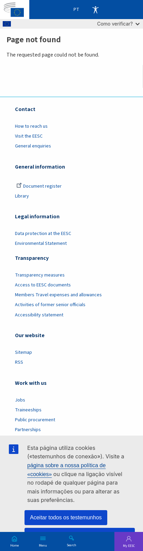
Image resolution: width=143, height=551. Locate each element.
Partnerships (28, 429)
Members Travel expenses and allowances (58, 295)
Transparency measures (40, 275)
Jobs (20, 400)
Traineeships (28, 410)
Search (71, 545)
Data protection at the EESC (43, 233)
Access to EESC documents (43, 285)
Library (22, 196)
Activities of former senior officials (50, 304)
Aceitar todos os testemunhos (66, 517)
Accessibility (95, 9)
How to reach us (31, 126)
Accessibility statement (39, 315)
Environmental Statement (41, 243)
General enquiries (33, 146)
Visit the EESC (29, 136)
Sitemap (23, 352)
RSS (19, 362)
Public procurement (35, 419)
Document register (39, 186)
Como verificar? (118, 24)
